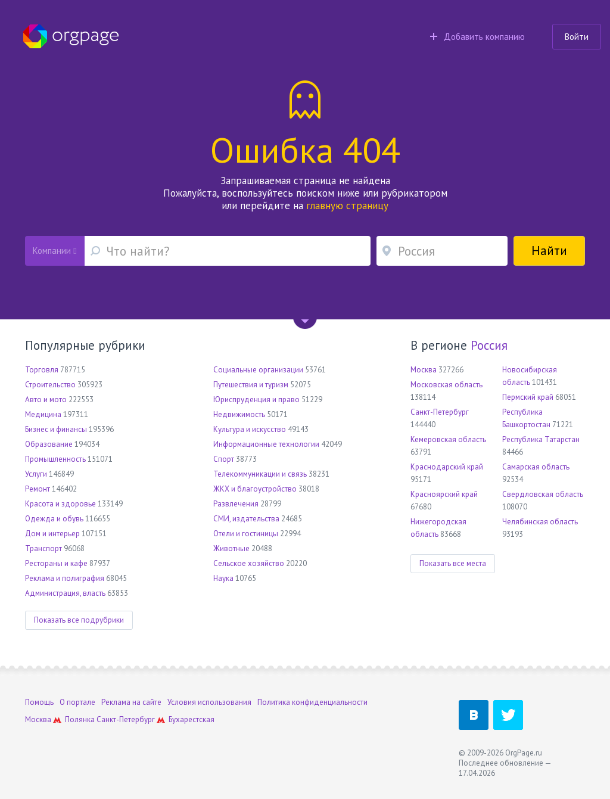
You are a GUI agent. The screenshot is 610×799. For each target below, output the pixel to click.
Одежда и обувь (54, 519)
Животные (231, 548)
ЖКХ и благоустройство (255, 489)
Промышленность (55, 459)
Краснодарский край (446, 467)
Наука (223, 578)
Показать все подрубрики (79, 620)
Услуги (36, 474)
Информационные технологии (266, 444)
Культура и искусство (249, 429)
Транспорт (43, 548)
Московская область (446, 385)
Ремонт (37, 489)
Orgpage (71, 36)
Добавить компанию (477, 36)
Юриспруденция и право (256, 399)
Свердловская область (542, 494)
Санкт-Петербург (439, 412)
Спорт (223, 459)
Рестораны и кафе (56, 563)
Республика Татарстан (541, 439)
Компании (54, 250)
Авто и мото (46, 399)
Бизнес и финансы (56, 429)
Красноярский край (444, 494)
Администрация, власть (65, 593)
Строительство (50, 385)
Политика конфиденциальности (312, 702)
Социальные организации (258, 370)
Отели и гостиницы (245, 533)
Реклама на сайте (131, 702)
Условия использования (209, 702)
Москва (423, 370)
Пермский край (527, 397)
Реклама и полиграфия (64, 578)
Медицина (43, 414)
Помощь (39, 702)
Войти (577, 36)
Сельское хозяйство (248, 563)
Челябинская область (540, 522)
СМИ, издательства (246, 519)
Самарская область (535, 467)
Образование (49, 444)
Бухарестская (191, 719)
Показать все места (452, 563)
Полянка (80, 719)
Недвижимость (239, 414)
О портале (77, 702)
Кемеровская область (448, 439)
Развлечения (236, 504)
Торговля (41, 370)
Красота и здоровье (60, 504)
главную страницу (347, 205)
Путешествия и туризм (250, 385)
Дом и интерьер (52, 533)
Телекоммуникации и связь (260, 474)
